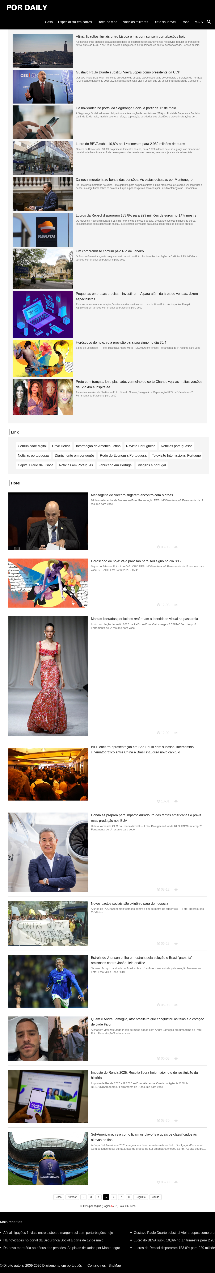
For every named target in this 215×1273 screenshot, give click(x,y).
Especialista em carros (75, 22)
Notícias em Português (76, 465)
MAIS (199, 22)
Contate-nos (96, 1265)
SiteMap (115, 1265)
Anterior (72, 1197)
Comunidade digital (32, 446)
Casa (49, 22)
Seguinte (141, 1197)
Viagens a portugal (152, 465)
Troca (185, 22)
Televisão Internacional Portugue (176, 455)
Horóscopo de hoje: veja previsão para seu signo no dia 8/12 (136, 561)
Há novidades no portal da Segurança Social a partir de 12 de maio (126, 108)
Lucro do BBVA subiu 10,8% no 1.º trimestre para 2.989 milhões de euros (130, 144)
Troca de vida (107, 22)
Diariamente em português (74, 455)
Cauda (155, 1197)
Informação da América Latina (98, 446)
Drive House (61, 446)
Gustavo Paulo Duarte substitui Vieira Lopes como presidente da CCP (128, 72)
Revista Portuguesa (141, 446)
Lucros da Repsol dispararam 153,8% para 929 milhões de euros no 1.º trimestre (136, 215)
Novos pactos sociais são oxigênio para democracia (129, 903)
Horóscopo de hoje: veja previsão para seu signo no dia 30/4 (121, 342)
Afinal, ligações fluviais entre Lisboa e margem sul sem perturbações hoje (130, 36)
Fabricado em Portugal (115, 465)
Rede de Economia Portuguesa (123, 455)
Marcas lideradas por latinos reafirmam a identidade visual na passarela (144, 619)
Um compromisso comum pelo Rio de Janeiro (110, 251)
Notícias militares (135, 22)
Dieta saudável (164, 22)
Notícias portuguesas (176, 446)
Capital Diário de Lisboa (36, 465)
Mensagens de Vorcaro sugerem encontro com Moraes (132, 495)
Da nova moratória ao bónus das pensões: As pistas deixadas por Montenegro (134, 179)
